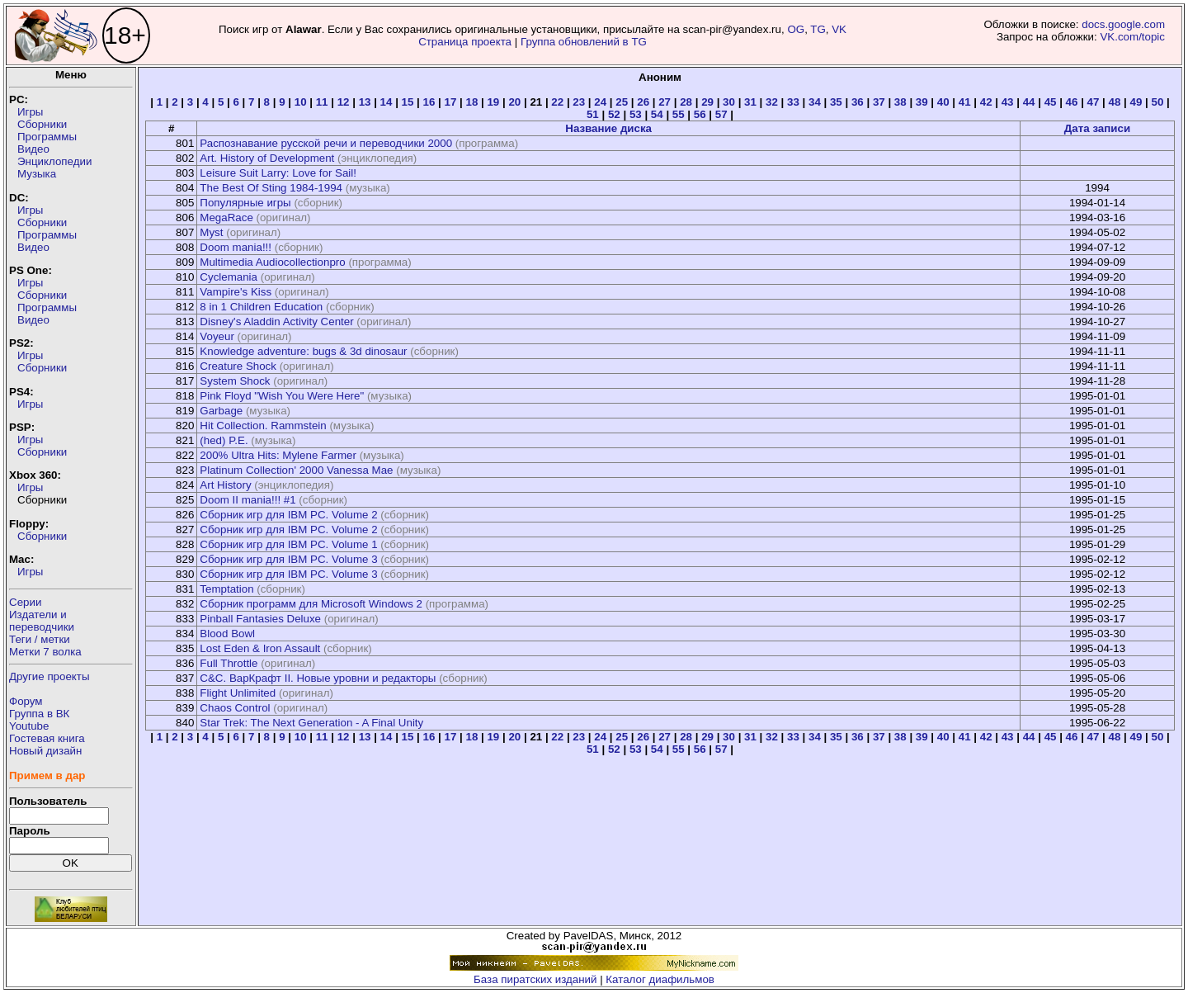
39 (922, 102)
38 (900, 102)
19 (493, 102)
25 (621, 102)
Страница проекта (465, 41)
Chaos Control (235, 708)
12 (343, 102)
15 (408, 102)
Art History (225, 485)
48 (1115, 102)
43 (1008, 102)
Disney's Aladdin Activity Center (276, 321)
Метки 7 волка (45, 651)
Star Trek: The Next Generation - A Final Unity (311, 722)
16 (429, 102)
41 (965, 102)
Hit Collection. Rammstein (263, 425)
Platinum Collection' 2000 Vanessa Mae (296, 470)
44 (1029, 102)
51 (593, 114)
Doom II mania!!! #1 (247, 500)
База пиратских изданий (535, 979)
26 (643, 102)
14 (386, 102)
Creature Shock (238, 366)
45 (1050, 102)
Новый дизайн (45, 751)
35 (836, 102)
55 (678, 114)
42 (986, 102)
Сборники (42, 124)
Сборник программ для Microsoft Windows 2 (311, 604)
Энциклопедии (54, 161)
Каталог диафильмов (660, 979)
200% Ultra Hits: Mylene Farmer (278, 455)
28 (686, 102)
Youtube (29, 726)
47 (1093, 102)
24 (600, 102)
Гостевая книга (47, 738)
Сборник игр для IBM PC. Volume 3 (288, 559)
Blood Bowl (227, 633)
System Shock (235, 381)
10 (301, 102)
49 (1136, 102)
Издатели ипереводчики (41, 620)
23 (579, 102)
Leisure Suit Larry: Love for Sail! (278, 173)
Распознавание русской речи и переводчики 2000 (326, 143)
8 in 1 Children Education (261, 306)
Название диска (608, 128)
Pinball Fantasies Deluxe (260, 618)
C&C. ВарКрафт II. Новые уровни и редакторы (318, 678)
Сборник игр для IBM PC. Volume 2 (288, 514)
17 (451, 102)
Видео (33, 149)
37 (879, 102)
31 (750, 102)
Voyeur (217, 336)
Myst (211, 232)
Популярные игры (245, 202)
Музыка (36, 174)
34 (814, 102)
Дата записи (1097, 128)
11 (322, 102)
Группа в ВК (39, 713)
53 (635, 114)
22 (557, 102)
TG (818, 29)
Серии (25, 602)
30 (729, 102)
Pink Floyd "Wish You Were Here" (282, 396)
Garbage (221, 410)
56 (700, 114)
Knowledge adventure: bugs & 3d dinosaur (303, 351)
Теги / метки (39, 639)
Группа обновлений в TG (584, 41)
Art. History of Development (267, 158)
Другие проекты (49, 676)
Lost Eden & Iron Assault (260, 648)
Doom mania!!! (235, 247)
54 (657, 114)
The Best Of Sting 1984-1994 (271, 188)
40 (943, 102)
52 (614, 114)
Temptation (226, 589)
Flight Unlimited (238, 693)
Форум (26, 701)
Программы (47, 136)
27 (664, 102)
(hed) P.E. (224, 440)
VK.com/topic (1132, 37)
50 (1157, 102)
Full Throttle (228, 663)
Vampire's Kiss (235, 292)
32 (772, 102)
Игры (30, 112)
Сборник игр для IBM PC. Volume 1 (288, 544)
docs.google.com (1123, 24)
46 (1072, 102)
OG (795, 29)
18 (471, 102)
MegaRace (226, 217)
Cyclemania (228, 277)
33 (793, 102)
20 (514, 102)
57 (721, 114)
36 (857, 102)
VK (839, 29)
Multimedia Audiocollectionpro (272, 262)
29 (707, 102)
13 (365, 102)
